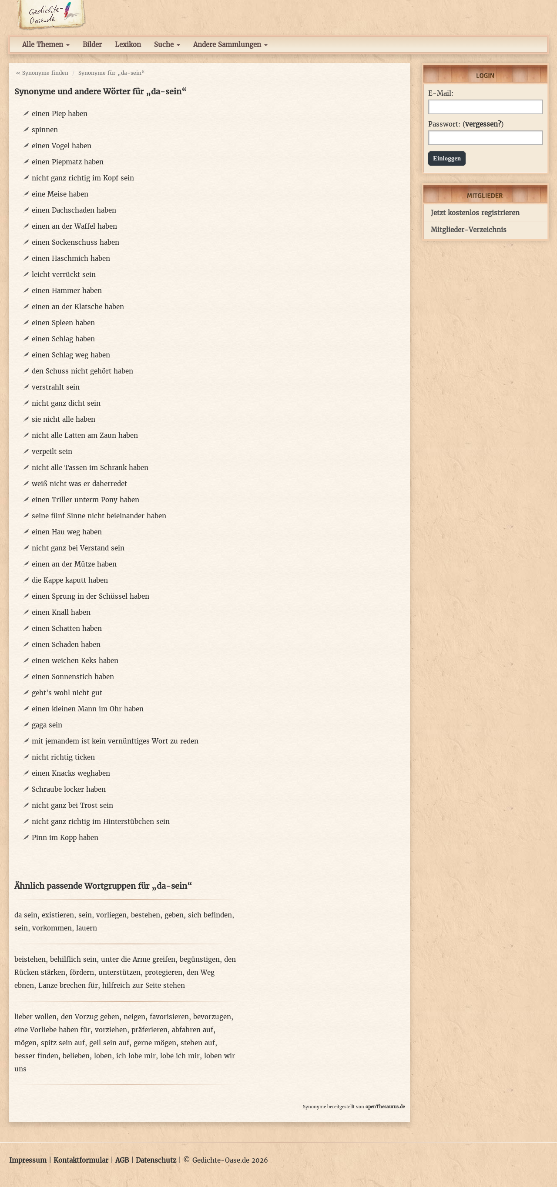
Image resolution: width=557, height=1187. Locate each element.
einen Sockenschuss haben (75, 242)
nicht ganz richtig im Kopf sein (83, 178)
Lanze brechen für (68, 985)
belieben (76, 1056)
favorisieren (169, 1017)
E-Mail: (440, 93)
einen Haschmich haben (71, 258)
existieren (58, 915)
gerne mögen (155, 1043)
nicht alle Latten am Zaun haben (85, 435)
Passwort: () (465, 124)
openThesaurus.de (385, 1107)
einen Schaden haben (66, 644)
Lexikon (128, 44)
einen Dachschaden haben (74, 210)
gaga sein (47, 725)
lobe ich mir (180, 1056)
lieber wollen (35, 1017)
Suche (167, 44)
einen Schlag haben (63, 339)
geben (174, 915)
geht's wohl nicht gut (67, 693)
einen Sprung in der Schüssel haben (90, 596)
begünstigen (200, 959)
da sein (25, 915)
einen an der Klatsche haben (78, 307)
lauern (86, 928)
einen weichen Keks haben (75, 661)
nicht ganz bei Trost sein (72, 805)
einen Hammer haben (67, 291)
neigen (134, 1017)
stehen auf (198, 1043)
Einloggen (447, 158)
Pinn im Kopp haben (65, 838)
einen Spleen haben (63, 323)
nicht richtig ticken (63, 757)
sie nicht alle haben (63, 419)
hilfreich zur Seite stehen (143, 985)
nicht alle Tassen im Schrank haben (90, 467)
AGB (122, 1160)
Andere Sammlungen (230, 44)
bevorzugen (212, 1017)
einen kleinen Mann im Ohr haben (88, 709)
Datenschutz (156, 1160)
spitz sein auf (63, 1043)
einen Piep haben (59, 114)
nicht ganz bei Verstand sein (78, 548)
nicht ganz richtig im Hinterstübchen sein (101, 821)
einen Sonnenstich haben (73, 677)
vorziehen (111, 1030)
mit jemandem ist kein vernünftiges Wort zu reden (115, 741)
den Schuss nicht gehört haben (82, 371)
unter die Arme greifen (138, 959)
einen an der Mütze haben (74, 564)
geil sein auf (109, 1043)
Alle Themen (46, 44)
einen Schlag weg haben (71, 355)
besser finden (36, 1056)
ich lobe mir (136, 1056)
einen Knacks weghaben (71, 773)
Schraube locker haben (69, 789)
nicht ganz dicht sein (66, 403)
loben (103, 1056)
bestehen (145, 915)
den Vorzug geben (90, 1017)
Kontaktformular (81, 1160)
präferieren (149, 1030)
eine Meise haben (60, 194)
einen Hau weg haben (67, 532)
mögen (25, 1043)
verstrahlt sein (56, 387)
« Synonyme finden (42, 73)
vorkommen (52, 928)
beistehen (30, 959)
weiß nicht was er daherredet (79, 484)
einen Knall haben (61, 612)
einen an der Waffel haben (74, 226)
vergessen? (483, 124)
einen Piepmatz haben (68, 162)
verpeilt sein (52, 451)
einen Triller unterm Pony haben (85, 500)
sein (85, 915)
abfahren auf (192, 1030)
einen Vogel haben (61, 146)
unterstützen (119, 972)
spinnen (45, 130)
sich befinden (210, 915)
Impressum (28, 1160)
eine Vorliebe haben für (52, 1030)
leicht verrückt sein (64, 274)
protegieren (163, 972)
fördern (82, 972)
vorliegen (111, 915)
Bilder (92, 44)
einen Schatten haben (67, 628)
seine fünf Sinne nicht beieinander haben (99, 516)
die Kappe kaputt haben (70, 580)
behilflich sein (73, 959)
